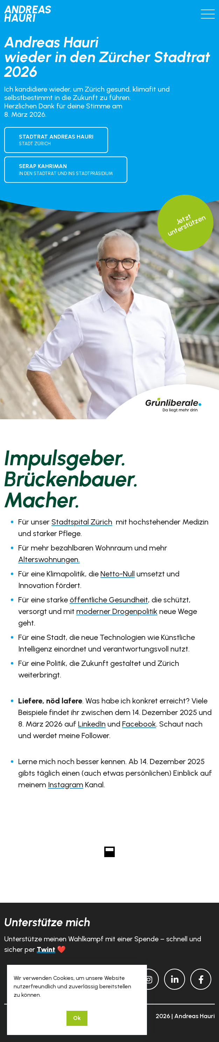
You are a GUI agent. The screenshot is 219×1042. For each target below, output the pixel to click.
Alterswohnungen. (49, 559)
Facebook (139, 724)
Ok (77, 1018)
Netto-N (114, 574)
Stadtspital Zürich (81, 522)
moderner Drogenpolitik (116, 611)
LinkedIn (92, 724)
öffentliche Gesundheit (109, 600)
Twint (46, 949)
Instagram (65, 784)
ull (131, 574)
